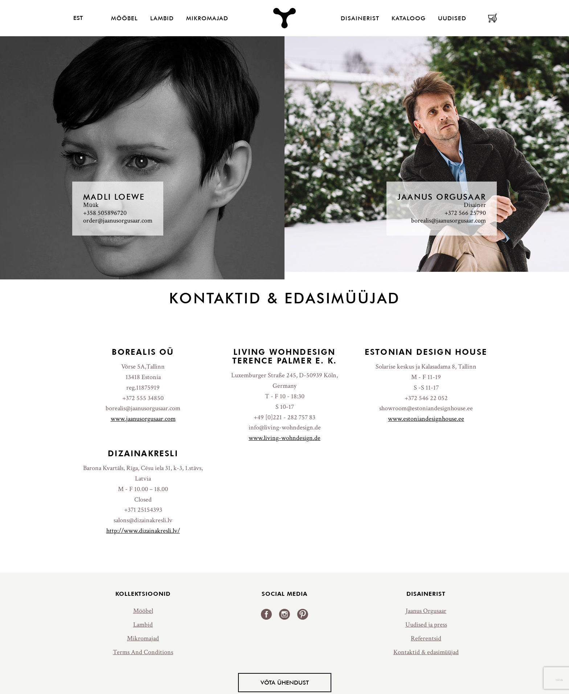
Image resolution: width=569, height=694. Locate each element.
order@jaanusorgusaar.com (117, 220)
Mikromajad (207, 18)
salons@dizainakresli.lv (143, 520)
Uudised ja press (426, 624)
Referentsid (426, 638)
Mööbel (124, 18)
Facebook (266, 614)
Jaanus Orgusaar (426, 611)
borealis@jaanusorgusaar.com (448, 220)
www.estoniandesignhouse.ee (426, 419)
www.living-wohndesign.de (284, 438)
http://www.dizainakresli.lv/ (143, 531)
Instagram (284, 614)
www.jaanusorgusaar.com (143, 419)
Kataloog (409, 18)
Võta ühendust (285, 682)
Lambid (162, 18)
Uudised (452, 18)
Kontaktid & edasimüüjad (426, 652)
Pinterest (302, 614)
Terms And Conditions (143, 652)
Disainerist (360, 18)
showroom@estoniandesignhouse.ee (426, 408)
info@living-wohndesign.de (285, 427)
